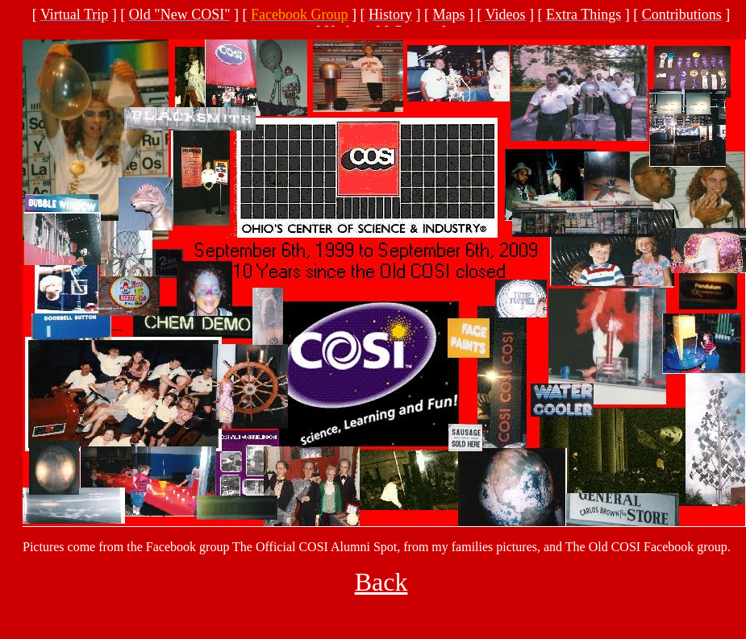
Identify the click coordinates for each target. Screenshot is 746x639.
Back (381, 581)
